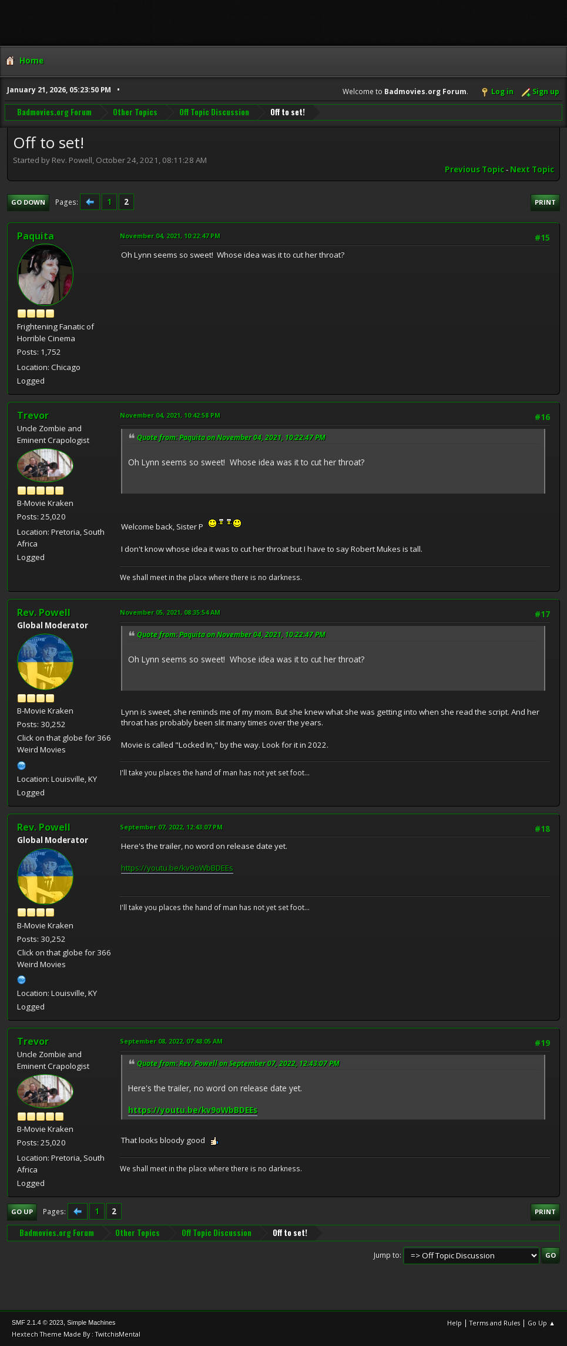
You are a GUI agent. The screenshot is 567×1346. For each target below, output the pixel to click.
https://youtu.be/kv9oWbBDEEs (177, 867)
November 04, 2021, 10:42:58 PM (170, 415)
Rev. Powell (44, 612)
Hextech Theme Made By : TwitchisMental (76, 1334)
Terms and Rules (494, 1322)
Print (545, 202)
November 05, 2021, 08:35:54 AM (170, 612)
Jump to (387, 1255)
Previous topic (474, 169)
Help (454, 1322)
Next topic (532, 169)
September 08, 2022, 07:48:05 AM (171, 1041)
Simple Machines (91, 1322)
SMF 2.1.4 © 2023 (37, 1322)
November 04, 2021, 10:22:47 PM (170, 235)
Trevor (33, 415)
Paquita (35, 235)
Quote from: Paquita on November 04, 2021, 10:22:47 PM (231, 437)
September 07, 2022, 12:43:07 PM (171, 826)
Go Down (28, 202)
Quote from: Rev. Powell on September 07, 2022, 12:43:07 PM (238, 1063)
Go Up (22, 1211)
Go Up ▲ (541, 1322)
